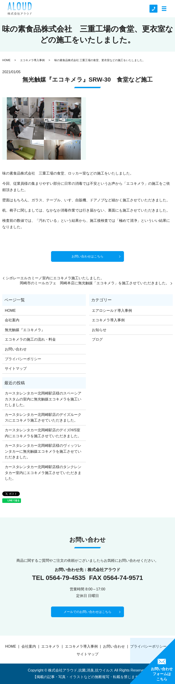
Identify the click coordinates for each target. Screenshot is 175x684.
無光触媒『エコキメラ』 (25, 330)
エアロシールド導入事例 (112, 310)
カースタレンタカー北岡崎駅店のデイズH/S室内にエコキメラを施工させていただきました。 (43, 433)
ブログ (97, 339)
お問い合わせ (16, 349)
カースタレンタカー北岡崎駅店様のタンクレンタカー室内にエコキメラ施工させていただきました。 (43, 472)
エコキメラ (50, 646)
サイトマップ (16, 368)
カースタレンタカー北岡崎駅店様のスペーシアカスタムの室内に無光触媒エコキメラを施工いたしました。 (43, 399)
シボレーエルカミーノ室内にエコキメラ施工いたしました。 (55, 278)
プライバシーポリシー (23, 359)
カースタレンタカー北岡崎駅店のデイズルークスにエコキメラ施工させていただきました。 (43, 417)
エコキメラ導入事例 (32, 60)
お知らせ (99, 330)
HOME (6, 60)
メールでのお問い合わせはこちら (87, 612)
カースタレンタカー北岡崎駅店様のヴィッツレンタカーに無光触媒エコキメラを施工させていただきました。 (43, 451)
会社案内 (12, 320)
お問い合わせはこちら (87, 256)
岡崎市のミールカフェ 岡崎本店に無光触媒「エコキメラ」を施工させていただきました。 (94, 283)
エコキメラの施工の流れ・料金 (30, 339)
